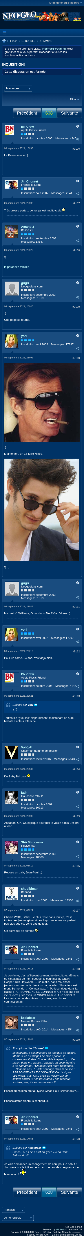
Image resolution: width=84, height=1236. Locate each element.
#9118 (76, 969)
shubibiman (29, 888)
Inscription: (28, 138)
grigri (25, 283)
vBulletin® (61, 1229)
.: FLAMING (46, 41)
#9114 (76, 769)
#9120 (76, 1139)
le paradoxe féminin (16, 266)
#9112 (76, 651)
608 (49, 113)
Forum (13, 41)
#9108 (76, 250)
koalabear (28, 1018)
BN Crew (27, 126)
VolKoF (26, 747)
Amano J (27, 226)
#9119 (76, 1039)
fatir (24, 792)
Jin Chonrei (29, 181)
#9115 (76, 816)
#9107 (76, 203)
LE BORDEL (28, 41)
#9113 (76, 696)
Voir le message (35, 705)
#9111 (76, 606)
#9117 (76, 910)
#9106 (76, 148)
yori (24, 336)
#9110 (76, 358)
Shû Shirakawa (32, 842)
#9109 (76, 306)
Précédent (27, 113)
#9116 (76, 866)
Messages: (62, 138)
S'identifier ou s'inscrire (65, 2)
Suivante (69, 113)
